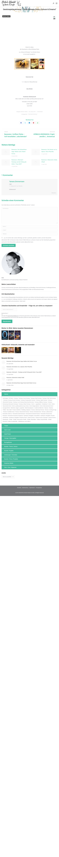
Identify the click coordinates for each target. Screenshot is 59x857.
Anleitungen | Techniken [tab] (9, 455)
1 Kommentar (40, 111)
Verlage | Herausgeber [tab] (9, 438)
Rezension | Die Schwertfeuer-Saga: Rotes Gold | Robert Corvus (21, 383)
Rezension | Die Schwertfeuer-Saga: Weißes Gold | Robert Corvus (19, 151)
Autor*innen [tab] (6, 434)
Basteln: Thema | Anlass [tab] (9, 446)
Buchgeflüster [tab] (7, 442)
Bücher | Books (6, 16)
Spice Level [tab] (6, 430)
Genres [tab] (5, 394)
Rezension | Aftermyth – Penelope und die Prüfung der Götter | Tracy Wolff (19, 162)
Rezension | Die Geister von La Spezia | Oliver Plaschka (49, 150)
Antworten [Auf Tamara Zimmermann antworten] (53, 192)
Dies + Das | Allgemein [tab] (9, 467)
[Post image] (6, 152)
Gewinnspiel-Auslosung (32, 114)
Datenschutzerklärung (12, 315)
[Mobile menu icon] (56, 3)
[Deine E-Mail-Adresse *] (9, 309)
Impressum (32, 487)
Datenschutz (25, 487)
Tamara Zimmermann (16, 181)
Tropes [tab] (5, 425)
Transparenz (39, 487)
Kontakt (19, 487)
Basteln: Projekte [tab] (7, 450)
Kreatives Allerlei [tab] (7, 463)
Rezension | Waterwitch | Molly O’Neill (49, 161)
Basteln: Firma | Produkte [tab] (10, 459)
